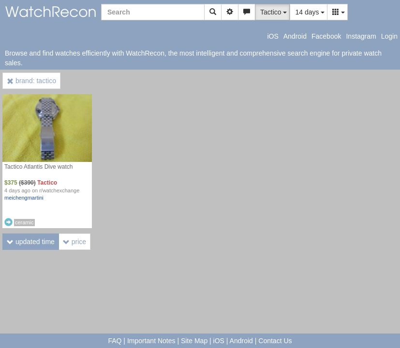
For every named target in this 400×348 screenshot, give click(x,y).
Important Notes (151, 341)
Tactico (47, 182)
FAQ (114, 341)
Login (389, 36)
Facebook (326, 36)
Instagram (361, 36)
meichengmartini (24, 198)
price (74, 242)
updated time (31, 242)
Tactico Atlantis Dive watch (38, 166)
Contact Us (275, 341)
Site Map (194, 341)
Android (295, 36)
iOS (272, 36)
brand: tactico (31, 81)
